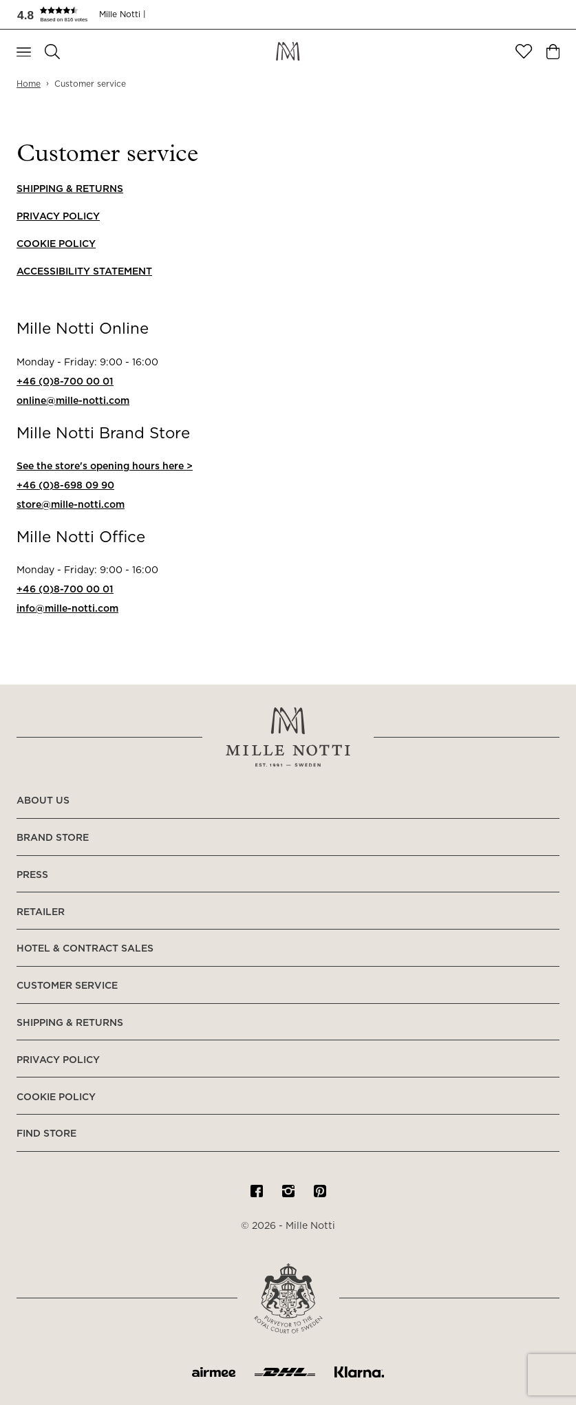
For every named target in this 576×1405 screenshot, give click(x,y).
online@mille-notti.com (73, 401)
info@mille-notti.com (67, 609)
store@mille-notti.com (71, 505)
